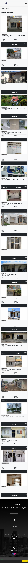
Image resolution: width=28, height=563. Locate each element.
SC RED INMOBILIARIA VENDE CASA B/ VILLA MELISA (9, 440)
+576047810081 (14, 526)
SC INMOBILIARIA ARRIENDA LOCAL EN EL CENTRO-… (14, 35)
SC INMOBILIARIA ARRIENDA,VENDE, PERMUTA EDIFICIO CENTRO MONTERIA (13, 179)
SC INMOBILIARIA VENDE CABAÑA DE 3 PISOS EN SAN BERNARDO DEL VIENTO (13, 108)
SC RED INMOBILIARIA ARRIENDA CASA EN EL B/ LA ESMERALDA (11, 369)
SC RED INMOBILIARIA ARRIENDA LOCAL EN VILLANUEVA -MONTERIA (12, 203)
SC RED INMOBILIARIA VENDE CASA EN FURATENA (9, 274)
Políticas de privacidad (14, 513)
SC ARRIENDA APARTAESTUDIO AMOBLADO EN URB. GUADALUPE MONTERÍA (13, 416)
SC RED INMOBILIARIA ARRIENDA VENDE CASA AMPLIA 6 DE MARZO (12, 345)
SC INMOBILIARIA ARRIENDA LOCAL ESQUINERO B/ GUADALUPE (11, 132)
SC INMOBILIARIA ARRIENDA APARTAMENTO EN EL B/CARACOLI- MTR (12, 464)
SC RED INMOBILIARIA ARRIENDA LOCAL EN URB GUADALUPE (11, 250)
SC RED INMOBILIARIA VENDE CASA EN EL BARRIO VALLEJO (10, 61)
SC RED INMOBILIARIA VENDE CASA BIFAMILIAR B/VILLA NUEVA (11, 298)
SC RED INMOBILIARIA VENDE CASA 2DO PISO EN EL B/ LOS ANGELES (12, 487)
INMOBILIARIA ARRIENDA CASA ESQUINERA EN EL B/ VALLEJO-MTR (12, 227)
